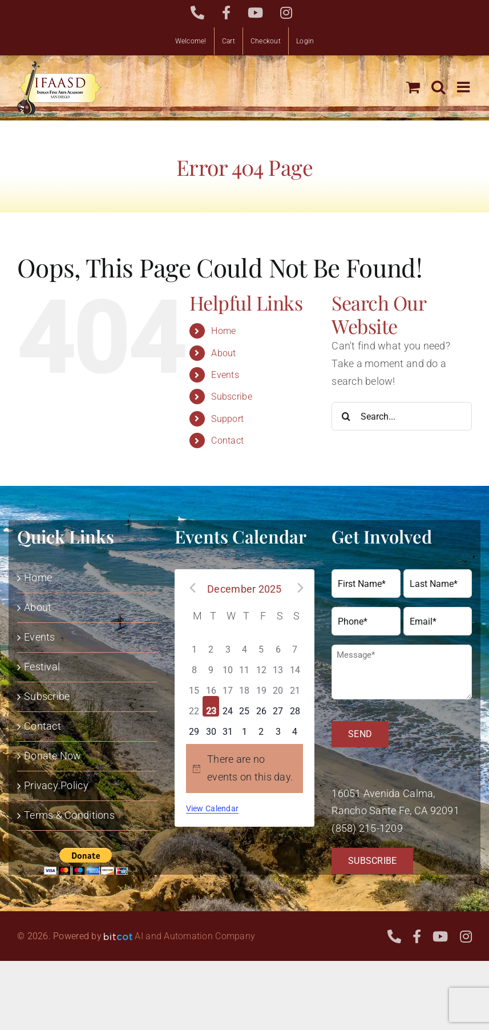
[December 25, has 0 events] (244, 706)
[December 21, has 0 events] (294, 685)
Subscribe (231, 396)
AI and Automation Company (195, 936)
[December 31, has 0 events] (227, 727)
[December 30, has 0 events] (211, 727)
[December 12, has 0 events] (261, 665)
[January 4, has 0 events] (294, 727)
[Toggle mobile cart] (413, 86)
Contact (227, 440)
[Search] (346, 416)
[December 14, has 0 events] (294, 665)
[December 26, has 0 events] (261, 706)
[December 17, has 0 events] (227, 685)
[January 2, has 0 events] (261, 727)
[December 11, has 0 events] (244, 665)
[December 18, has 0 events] (244, 685)
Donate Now (53, 756)
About (223, 353)
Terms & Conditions (69, 815)
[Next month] (298, 587)
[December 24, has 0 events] (227, 706)
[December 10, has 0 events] (227, 665)
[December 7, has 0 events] (294, 644)
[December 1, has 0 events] (194, 644)
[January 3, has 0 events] (278, 727)
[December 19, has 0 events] (261, 685)
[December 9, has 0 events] (211, 665)
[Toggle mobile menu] (464, 86)
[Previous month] (190, 587)
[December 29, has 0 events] (194, 727)
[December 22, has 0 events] (194, 706)
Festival (42, 667)
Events (225, 374)
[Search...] (402, 416)
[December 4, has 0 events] (244, 644)
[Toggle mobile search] (438, 86)
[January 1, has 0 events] (244, 727)
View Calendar (212, 808)
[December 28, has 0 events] (294, 706)
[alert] (245, 768)
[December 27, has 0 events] (278, 706)
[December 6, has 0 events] (278, 644)
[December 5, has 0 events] (261, 644)
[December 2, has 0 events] (211, 644)
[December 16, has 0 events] (211, 685)
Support (227, 418)
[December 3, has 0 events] (227, 644)
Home (223, 330)
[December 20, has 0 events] (278, 685)
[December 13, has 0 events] (278, 665)
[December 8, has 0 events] (194, 665)
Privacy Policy (56, 785)
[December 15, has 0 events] (194, 685)
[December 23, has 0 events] (211, 706)
